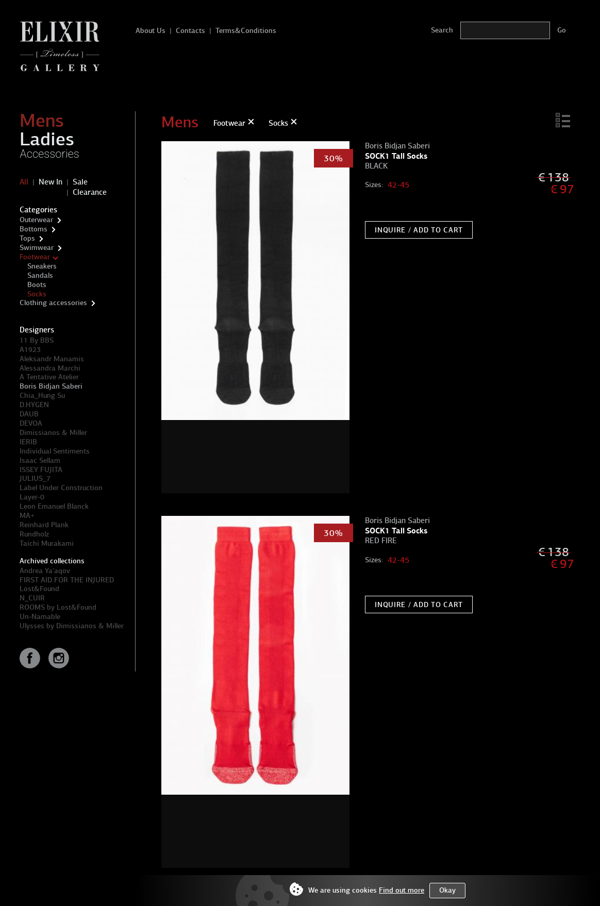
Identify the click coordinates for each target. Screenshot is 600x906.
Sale (80, 182)
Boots (36, 284)
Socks (36, 294)
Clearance (90, 192)
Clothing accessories (53, 302)
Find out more (401, 890)
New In (50, 182)
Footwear (35, 257)
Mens (42, 120)
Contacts (190, 30)
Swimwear (37, 247)
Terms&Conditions (245, 30)
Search (442, 30)
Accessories (49, 153)
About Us (150, 30)
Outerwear (36, 219)
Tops (27, 238)
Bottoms (33, 229)
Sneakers (42, 266)
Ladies (47, 139)
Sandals (40, 275)
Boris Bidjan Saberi (51, 386)
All (24, 182)
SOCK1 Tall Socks (396, 156)
